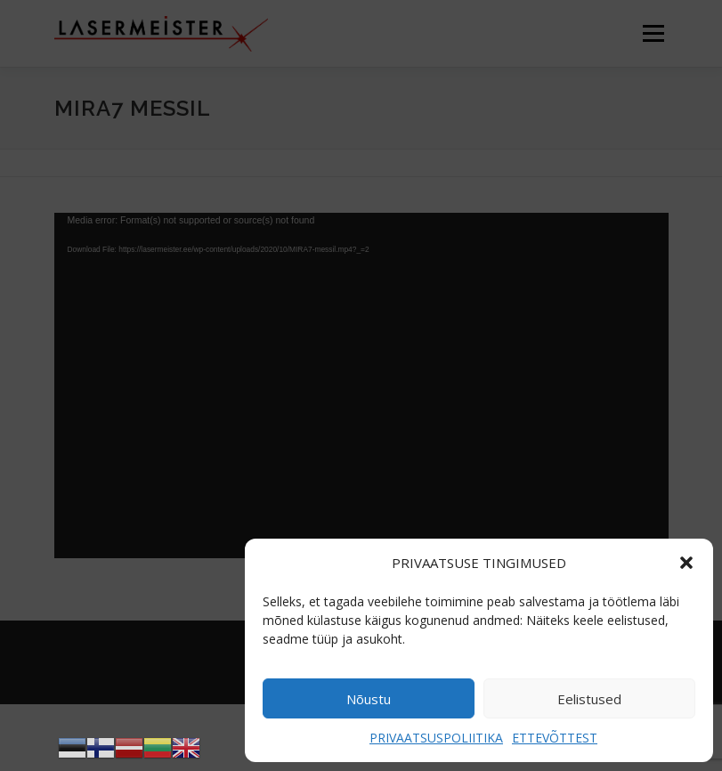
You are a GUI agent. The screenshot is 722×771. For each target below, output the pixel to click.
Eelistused (589, 699)
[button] (686, 563)
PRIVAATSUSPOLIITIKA (436, 737)
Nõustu (368, 699)
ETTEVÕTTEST (554, 737)
